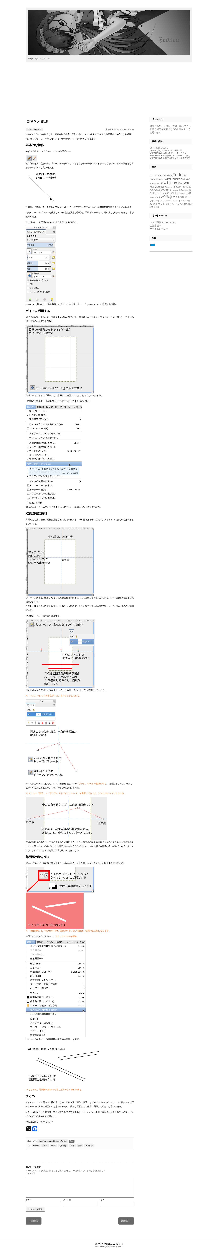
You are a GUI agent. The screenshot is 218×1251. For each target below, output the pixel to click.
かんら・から (113, 129)
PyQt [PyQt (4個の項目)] (152, 190)
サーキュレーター (159, 228)
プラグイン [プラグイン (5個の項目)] (170, 204)
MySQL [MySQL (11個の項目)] (154, 186)
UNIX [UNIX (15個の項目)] (189, 193)
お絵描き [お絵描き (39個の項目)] (165, 197)
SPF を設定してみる (159, 148)
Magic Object (116, 1244)
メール (67, 1200)
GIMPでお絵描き (34, 129)
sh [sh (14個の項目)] (168, 193)
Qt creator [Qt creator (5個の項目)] (174, 190)
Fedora (36, 1146)
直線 (72, 1146)
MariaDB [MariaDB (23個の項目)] (183, 183)
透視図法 (89, 1146)
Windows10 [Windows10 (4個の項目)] (154, 197)
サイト (103, 1200)
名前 (29, 1200)
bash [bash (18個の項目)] (159, 175)
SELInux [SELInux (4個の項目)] (163, 193)
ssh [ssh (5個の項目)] (177, 193)
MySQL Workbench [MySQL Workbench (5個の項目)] (165, 187)
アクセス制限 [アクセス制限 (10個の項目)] (180, 197)
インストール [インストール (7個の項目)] (179, 201)
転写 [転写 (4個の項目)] (157, 207)
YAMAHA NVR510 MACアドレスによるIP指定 (170, 158)
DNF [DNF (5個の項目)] (165, 175)
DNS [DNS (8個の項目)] (169, 175)
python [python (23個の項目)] (165, 189)
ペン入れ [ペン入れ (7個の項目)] (179, 204)
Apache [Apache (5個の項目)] (153, 175)
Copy (72, 1141)
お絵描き (63, 1146)
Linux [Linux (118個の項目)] (172, 183)
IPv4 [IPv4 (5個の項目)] (158, 184)
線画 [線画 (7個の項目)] (190, 204)
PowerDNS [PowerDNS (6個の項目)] (186, 187)
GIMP (45, 1146)
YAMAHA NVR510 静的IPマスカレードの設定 (170, 155)
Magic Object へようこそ (39, 58)
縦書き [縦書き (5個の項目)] (152, 207)
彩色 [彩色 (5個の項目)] (186, 204)
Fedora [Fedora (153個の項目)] (179, 174)
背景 (80, 1146)
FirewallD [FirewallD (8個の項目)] (154, 179)
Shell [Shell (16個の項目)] (173, 192)
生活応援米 (155, 225)
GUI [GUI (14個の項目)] (188, 179)
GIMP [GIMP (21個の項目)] (168, 178)
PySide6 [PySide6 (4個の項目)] (157, 190)
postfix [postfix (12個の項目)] (177, 186)
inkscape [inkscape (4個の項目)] (153, 184)
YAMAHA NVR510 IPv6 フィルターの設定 (168, 153)
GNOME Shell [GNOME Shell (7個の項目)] (179, 179)
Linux (53, 1146)
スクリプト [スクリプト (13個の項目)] (159, 203)
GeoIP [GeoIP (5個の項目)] (161, 179)
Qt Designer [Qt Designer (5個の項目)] (183, 190)
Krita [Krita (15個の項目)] (163, 183)
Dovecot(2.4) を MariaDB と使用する (166, 150)
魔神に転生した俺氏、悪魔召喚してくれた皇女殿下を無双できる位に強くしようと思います (170, 129)
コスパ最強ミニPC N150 (162, 222)
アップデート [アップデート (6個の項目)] (166, 201)
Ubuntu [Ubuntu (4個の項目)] (182, 193)
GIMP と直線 (37, 122)
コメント (30, 1173)
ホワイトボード (116, 1247)
